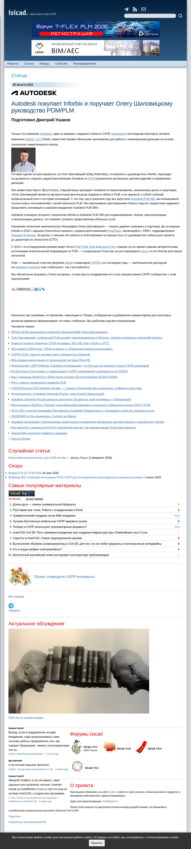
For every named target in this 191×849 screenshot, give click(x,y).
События (61, 63)
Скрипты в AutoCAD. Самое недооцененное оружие (47, 538)
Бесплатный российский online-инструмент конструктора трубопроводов (61, 555)
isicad (68, 262)
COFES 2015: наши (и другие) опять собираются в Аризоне (50, 354)
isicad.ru (113, 792)
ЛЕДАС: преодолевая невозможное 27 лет (31, 769)
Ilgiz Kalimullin (15, 761)
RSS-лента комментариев (25, 717)
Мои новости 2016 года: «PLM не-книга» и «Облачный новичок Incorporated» (62, 349)
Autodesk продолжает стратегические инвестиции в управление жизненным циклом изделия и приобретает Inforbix (87, 422)
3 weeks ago (52, 753)
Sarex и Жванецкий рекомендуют (26, 753)
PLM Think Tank (85, 246)
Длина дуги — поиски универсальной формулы (44, 504)
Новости (12, 63)
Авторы (44, 63)
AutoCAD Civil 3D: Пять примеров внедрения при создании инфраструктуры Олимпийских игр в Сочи (80, 532)
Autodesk (46, 133)
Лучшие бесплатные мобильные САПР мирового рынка (50, 521)
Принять (97, 843)
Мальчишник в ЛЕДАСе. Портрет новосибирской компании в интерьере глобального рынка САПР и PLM (80, 405)
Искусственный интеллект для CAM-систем (37, 457)
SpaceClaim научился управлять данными (39, 433)
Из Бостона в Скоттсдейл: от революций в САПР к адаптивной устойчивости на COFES (69, 371)
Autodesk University (27, 267)
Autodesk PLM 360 (143, 199)
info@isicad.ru (110, 801)
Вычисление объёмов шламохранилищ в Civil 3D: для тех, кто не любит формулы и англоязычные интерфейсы (87, 543)
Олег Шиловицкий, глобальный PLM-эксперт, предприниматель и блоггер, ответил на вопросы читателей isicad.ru (86, 337)
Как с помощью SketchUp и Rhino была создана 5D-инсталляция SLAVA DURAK (64, 377)
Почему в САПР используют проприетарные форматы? (50, 527)
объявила (117, 133)
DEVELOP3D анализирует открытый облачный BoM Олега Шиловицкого (59, 332)
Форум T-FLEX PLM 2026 (25, 473)
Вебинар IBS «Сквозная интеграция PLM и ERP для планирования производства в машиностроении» (76, 477)
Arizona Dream (20, 438)
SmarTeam (114, 231)
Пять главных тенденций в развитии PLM (38, 382)
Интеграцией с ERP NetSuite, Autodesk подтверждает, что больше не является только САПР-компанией (80, 365)
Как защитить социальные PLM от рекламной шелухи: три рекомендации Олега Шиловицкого (73, 427)
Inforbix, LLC (33, 139)
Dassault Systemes (23, 235)
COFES (95, 262)
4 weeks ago (45, 801)
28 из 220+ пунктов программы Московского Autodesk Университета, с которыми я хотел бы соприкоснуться (83, 410)
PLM (91, 178)
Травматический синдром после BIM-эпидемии (44, 515)
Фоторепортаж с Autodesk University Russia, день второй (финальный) (57, 394)
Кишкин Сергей (16, 728)
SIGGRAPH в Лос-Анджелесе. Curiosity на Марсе (43, 416)
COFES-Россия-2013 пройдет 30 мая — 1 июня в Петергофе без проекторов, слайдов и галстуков (76, 388)
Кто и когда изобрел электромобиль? (37, 549)
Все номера (16, 596)
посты (145, 251)
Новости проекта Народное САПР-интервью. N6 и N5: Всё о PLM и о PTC (60, 343)
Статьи (29, 63)
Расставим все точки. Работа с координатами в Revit (48, 510)
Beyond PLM (106, 246)
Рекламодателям (84, 63)
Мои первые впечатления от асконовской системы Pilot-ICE (50, 360)
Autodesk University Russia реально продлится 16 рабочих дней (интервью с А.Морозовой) (71, 399)
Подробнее (14, 816)
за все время (34, 498)
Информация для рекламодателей (27, 822)
